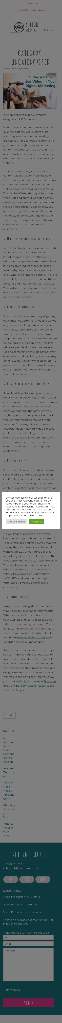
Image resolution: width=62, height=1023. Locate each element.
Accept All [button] (36, 521)
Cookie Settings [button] (16, 521)
